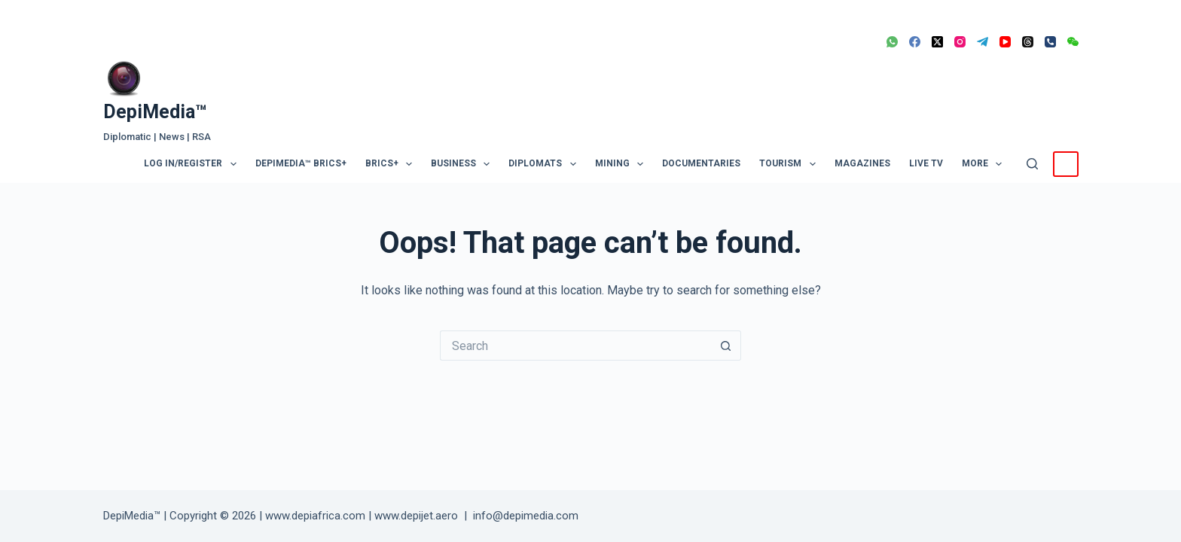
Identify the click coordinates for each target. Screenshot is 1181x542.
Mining (622, 164)
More (985, 164)
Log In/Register (193, 164)
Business (463, 164)
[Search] (1032, 163)
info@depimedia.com (525, 515)
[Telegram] (982, 41)
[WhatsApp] (892, 41)
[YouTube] (1005, 41)
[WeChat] (1073, 41)
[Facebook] (914, 41)
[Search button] (726, 345)
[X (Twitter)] (937, 41)
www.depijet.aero (416, 515)
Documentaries (701, 163)
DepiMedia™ (155, 112)
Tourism (790, 164)
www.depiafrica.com (315, 515)
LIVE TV (926, 163)
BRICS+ (391, 164)
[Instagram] (960, 41)
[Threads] (1027, 41)
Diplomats (544, 164)
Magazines (862, 163)
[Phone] (1050, 41)
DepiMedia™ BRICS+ (300, 163)
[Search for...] (575, 345)
